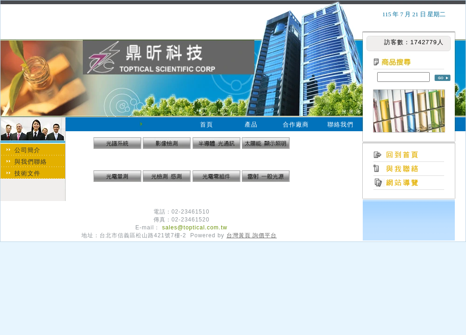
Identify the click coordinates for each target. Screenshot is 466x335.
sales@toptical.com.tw (194, 227)
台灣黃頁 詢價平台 (251, 235)
